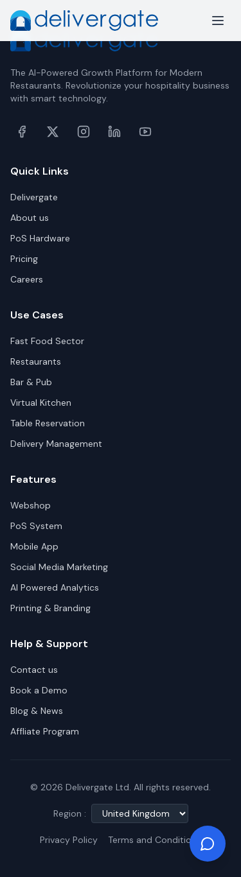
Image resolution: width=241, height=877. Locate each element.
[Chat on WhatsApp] (208, 844)
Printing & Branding (50, 608)
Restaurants (35, 361)
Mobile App (34, 546)
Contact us (34, 669)
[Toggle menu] (218, 20)
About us (29, 217)
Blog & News (36, 710)
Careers (26, 279)
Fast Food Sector (47, 341)
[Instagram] (83, 131)
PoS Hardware (40, 238)
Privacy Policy (69, 840)
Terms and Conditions (154, 840)
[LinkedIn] (114, 131)
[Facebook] (21, 131)
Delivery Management (56, 443)
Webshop (30, 505)
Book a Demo (38, 690)
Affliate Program (44, 731)
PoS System (36, 526)
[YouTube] (145, 131)
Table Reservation (47, 423)
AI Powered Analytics (54, 587)
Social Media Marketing (59, 567)
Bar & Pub (31, 382)
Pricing (24, 259)
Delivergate (34, 197)
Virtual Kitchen (40, 402)
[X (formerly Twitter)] (52, 131)
